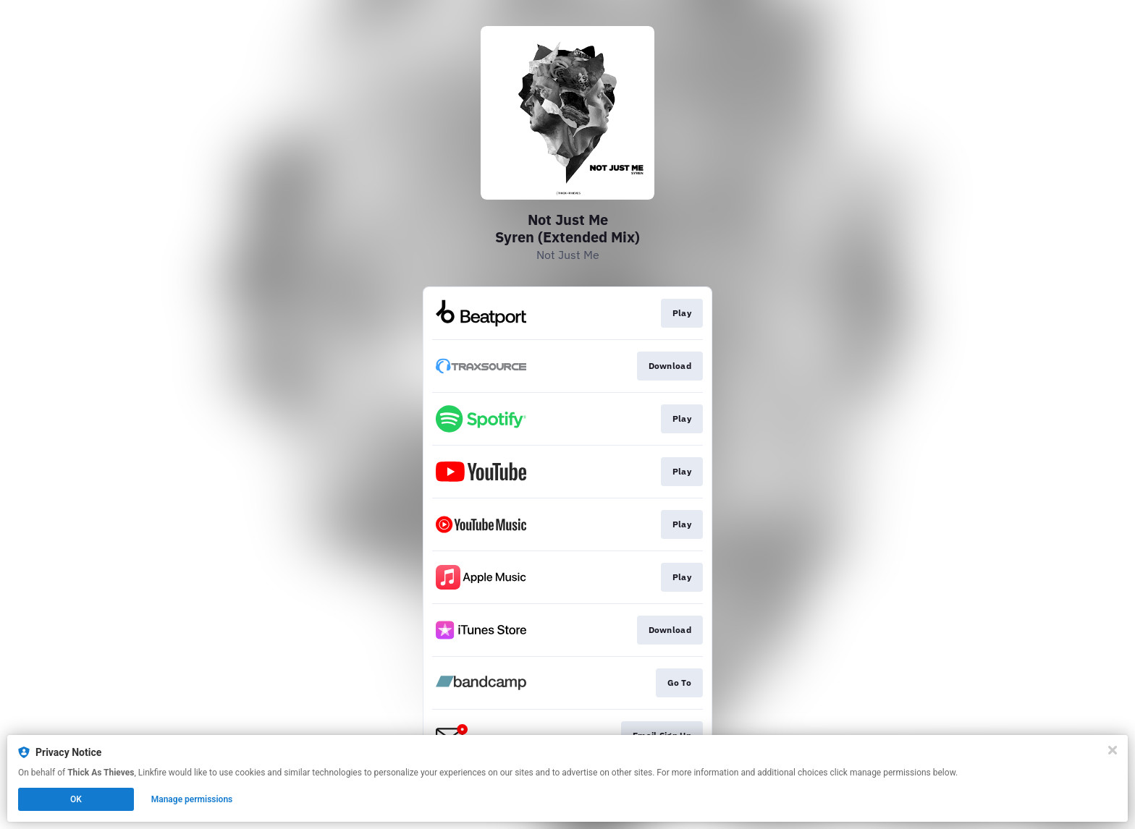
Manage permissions (192, 799)
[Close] (1112, 750)
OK (76, 799)
